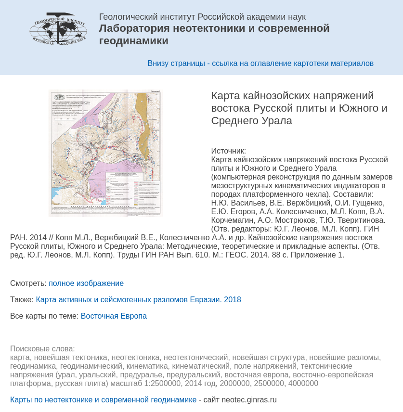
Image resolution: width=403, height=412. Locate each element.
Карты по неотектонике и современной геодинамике (103, 400)
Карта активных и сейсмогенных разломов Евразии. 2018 (138, 300)
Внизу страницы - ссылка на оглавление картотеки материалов (261, 63)
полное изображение (86, 283)
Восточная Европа (114, 316)
